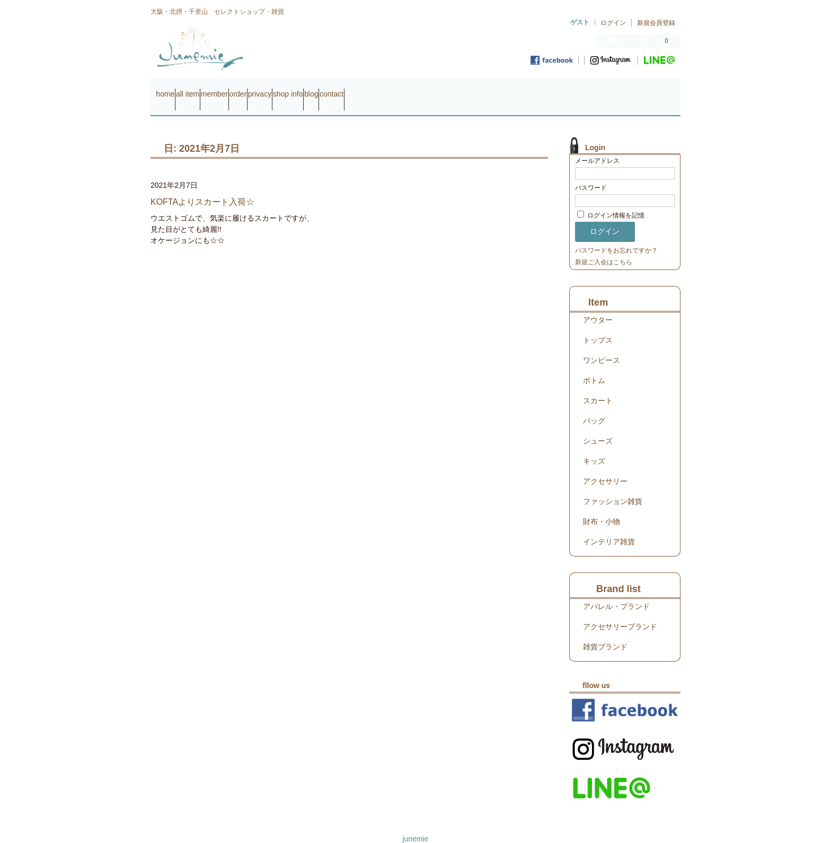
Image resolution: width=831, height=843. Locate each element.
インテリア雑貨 (609, 527)
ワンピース (601, 345)
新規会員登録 (656, 23)
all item (213, 89)
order (304, 89)
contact (479, 89)
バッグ (594, 406)
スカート (598, 385)
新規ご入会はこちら (603, 247)
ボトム (594, 365)
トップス (598, 325)
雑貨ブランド (605, 632)
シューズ (598, 426)
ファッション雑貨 (612, 486)
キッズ (594, 446)
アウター (598, 305)
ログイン (613, 23)
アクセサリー (605, 466)
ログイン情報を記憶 (610, 201)
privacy (346, 89)
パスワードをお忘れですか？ (616, 235)
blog (438, 89)
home (170, 89)
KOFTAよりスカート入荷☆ (202, 187)
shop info (395, 89)
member (259, 89)
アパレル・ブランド (616, 591)
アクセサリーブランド (620, 611)
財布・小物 (601, 506)
